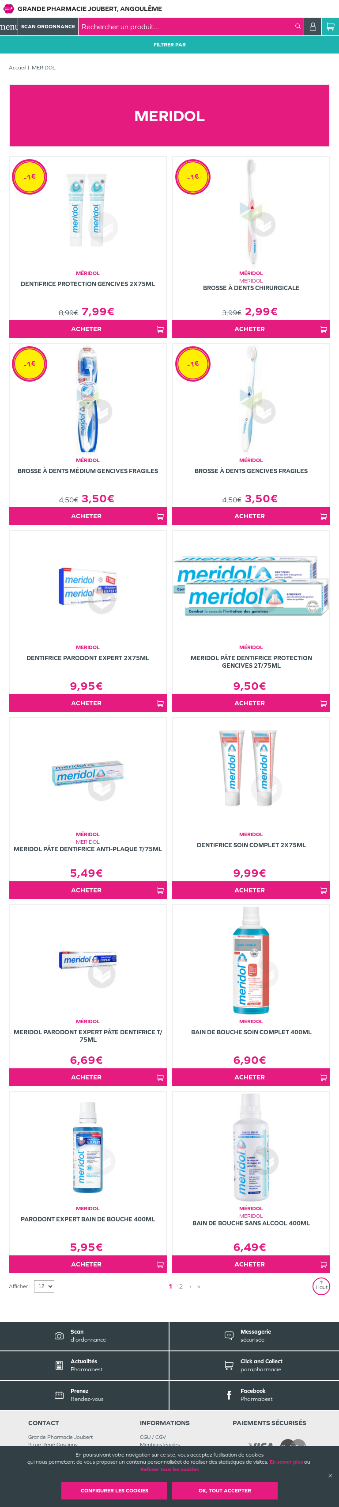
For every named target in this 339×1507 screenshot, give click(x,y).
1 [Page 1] (170, 1286)
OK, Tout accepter (225, 1491)
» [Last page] (198, 1286)
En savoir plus (286, 1462)
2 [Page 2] (181, 1286)
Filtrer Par (170, 45)
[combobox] (188, 26)
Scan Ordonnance (48, 26)
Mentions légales (160, 1445)
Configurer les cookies (114, 1491)
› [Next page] (190, 1286)
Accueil (17, 68)
